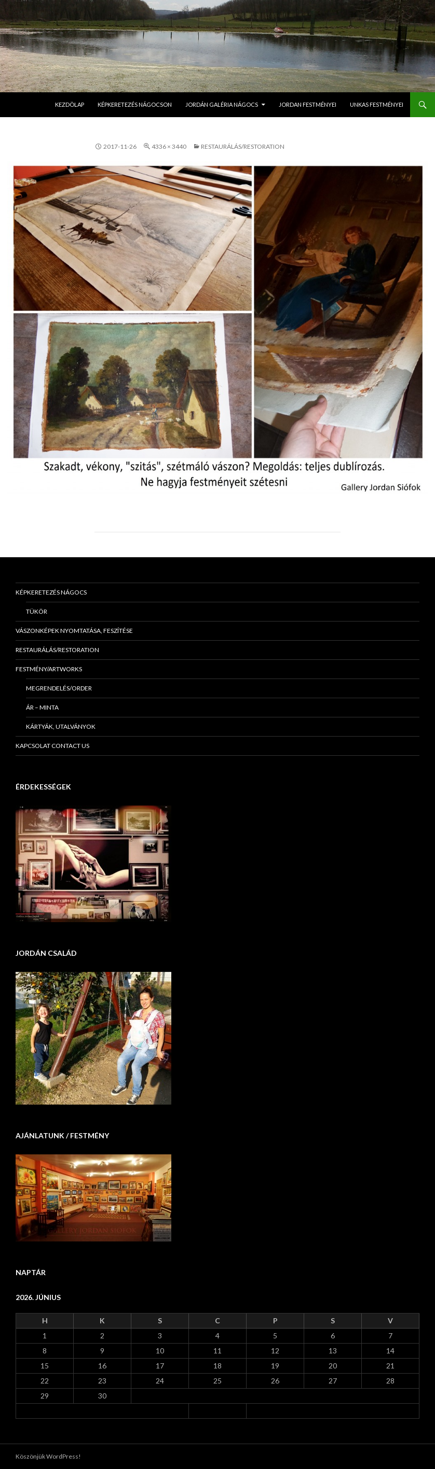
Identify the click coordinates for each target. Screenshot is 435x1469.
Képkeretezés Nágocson (135, 104)
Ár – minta (42, 707)
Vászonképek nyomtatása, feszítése (74, 630)
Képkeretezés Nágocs (51, 592)
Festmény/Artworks (49, 669)
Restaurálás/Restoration (242, 146)
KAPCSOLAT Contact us (52, 746)
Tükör (36, 611)
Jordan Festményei (307, 104)
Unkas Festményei (376, 104)
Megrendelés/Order (59, 688)
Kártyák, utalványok (61, 726)
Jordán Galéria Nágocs (221, 104)
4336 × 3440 (169, 146)
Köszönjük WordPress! (48, 1456)
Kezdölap (69, 104)
